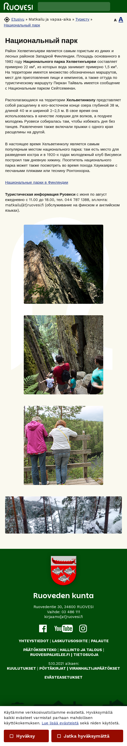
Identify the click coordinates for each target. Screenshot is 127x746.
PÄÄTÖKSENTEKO (39, 650)
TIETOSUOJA (85, 654)
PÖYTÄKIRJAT (52, 668)
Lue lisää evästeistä (60, 723)
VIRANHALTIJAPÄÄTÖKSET (94, 668)
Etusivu (17, 19)
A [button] (115, 20)
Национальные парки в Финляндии (36, 182)
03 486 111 (71, 612)
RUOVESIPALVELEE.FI (50, 654)
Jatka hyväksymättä (83, 736)
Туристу (82, 19)
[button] (118, 6)
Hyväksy (22, 736)
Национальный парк (22, 25)
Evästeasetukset (63, 677)
